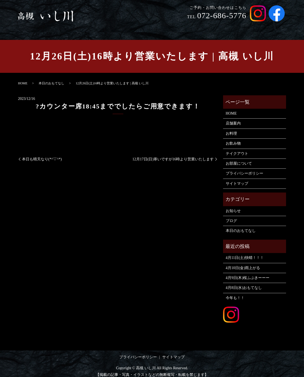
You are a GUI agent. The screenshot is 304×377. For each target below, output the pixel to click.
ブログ (231, 216)
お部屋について (268, 26)
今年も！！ (235, 293)
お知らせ (233, 206)
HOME (141, 26)
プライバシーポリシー (244, 168)
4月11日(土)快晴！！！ (245, 253)
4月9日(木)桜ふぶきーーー (247, 273)
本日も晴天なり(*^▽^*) (42, 154)
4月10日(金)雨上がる (243, 263)
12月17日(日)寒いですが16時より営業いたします (173, 154)
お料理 (185, 26)
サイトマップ (237, 178)
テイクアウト (234, 26)
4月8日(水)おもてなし (244, 283)
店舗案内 (163, 26)
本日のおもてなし (51, 78)
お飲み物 (206, 26)
